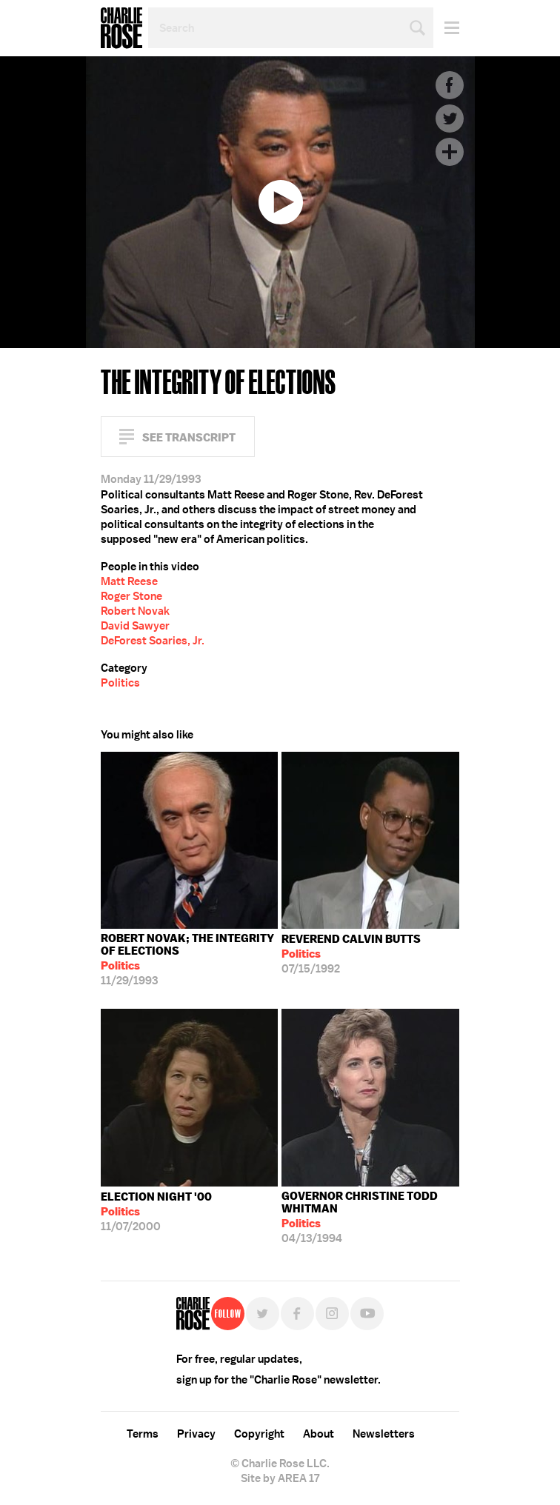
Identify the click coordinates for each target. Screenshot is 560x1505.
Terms (143, 1433)
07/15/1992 (351, 954)
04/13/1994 (370, 1217)
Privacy (196, 1433)
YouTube (367, 1313)
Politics (120, 682)
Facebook (450, 85)
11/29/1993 (190, 959)
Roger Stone (131, 596)
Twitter (450, 118)
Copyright (259, 1433)
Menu (446, 27)
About (318, 1433)
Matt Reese (129, 581)
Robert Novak (135, 611)
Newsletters (384, 1433)
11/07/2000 (156, 1211)
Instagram (332, 1313)
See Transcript (189, 437)
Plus (450, 152)
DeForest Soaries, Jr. (152, 640)
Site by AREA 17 (280, 1478)
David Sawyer (135, 625)
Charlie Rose (121, 28)
